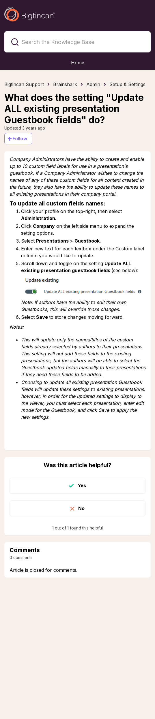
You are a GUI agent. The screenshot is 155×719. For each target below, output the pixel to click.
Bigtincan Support (24, 84)
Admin (93, 84)
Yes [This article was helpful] (82, 485)
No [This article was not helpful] (81, 508)
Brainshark (65, 84)
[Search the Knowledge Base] (77, 41)
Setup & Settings (127, 84)
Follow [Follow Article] (19, 138)
